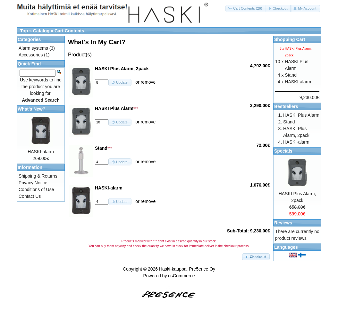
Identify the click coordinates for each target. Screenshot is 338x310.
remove (148, 82)
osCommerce (181, 275)
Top (24, 30)
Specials (283, 151)
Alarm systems (33, 48)
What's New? (32, 109)
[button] (245, 8)
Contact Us (30, 196)
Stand (291, 75)
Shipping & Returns (38, 176)
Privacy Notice (33, 182)
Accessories (31, 54)
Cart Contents (69, 30)
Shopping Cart (289, 39)
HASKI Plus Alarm (301, 115)
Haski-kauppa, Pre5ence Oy (187, 269)
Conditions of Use (36, 189)
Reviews (283, 222)
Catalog (41, 30)
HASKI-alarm (41, 151)
